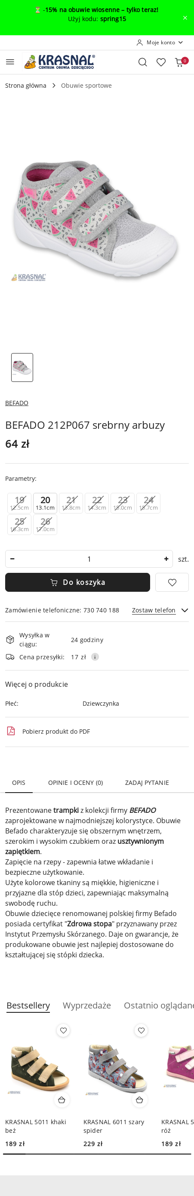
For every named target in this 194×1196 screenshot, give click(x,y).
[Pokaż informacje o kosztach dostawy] (95, 656)
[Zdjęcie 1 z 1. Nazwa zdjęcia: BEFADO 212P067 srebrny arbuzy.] (22, 367)
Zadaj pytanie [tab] (147, 782)
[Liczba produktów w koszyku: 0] (179, 62)
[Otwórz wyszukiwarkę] (143, 62)
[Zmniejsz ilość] (12, 558)
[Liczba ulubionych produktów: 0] (161, 62)
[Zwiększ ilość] (166, 558)
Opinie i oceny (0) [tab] (75, 782)
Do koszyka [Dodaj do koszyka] (78, 582)
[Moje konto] (160, 42)
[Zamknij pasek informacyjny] (185, 18)
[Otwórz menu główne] (10, 62)
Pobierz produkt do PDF (47, 731)
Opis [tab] (19, 782)
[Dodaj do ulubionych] (172, 582)
